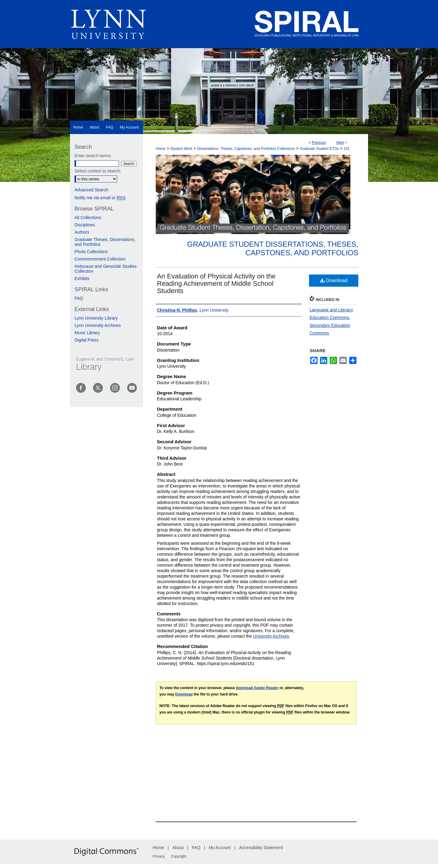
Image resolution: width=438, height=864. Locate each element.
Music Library (87, 332)
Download (334, 280)
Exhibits (82, 278)
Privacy (159, 856)
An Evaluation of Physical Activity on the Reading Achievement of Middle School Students (216, 283)
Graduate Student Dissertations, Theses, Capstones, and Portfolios (272, 248)
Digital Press (87, 340)
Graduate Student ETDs (319, 149)
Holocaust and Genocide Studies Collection (106, 269)
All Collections (88, 217)
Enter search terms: (93, 155)
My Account (220, 847)
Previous (319, 142)
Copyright (178, 856)
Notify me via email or (100, 197)
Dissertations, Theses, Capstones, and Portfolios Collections (246, 149)
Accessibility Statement (261, 847)
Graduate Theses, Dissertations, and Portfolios (105, 242)
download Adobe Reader (257, 688)
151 (347, 149)
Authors (82, 232)
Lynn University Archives (98, 325)
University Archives (271, 636)
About (178, 847)
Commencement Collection (100, 259)
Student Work (181, 149)
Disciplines (85, 224)
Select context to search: (98, 170)
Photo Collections (91, 251)
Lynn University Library (96, 318)
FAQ (79, 298)
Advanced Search (91, 189)
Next (340, 142)
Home (160, 149)
